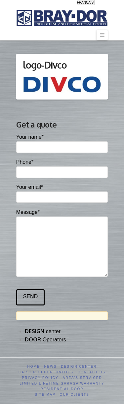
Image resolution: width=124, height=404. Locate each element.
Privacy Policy (40, 378)
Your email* (62, 192)
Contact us (91, 372)
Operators (45, 339)
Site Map (45, 394)
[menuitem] (86, 2)
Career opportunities (46, 372)
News (50, 366)
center (43, 331)
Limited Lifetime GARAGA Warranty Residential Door (62, 386)
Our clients (74, 394)
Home (33, 366)
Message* (62, 216)
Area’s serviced (82, 378)
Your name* (62, 142)
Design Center (79, 366)
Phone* (62, 167)
